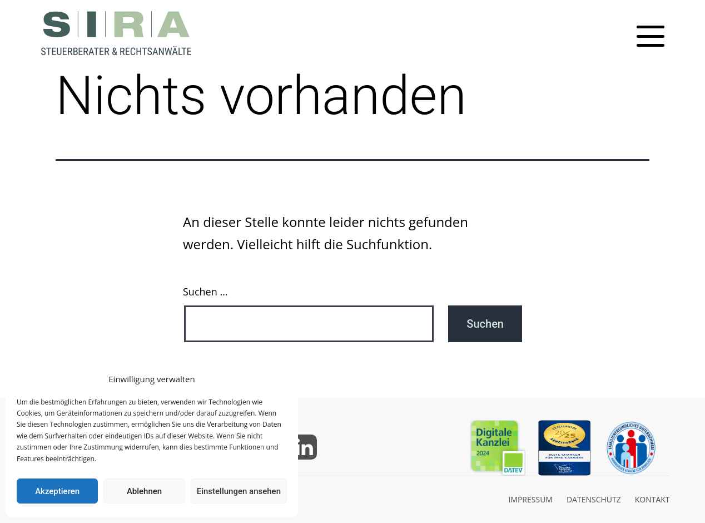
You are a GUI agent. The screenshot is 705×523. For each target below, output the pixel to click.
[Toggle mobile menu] (650, 36)
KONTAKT (652, 499)
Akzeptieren (57, 491)
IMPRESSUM (530, 499)
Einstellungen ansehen (239, 491)
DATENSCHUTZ (594, 499)
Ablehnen (144, 491)
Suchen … (205, 291)
